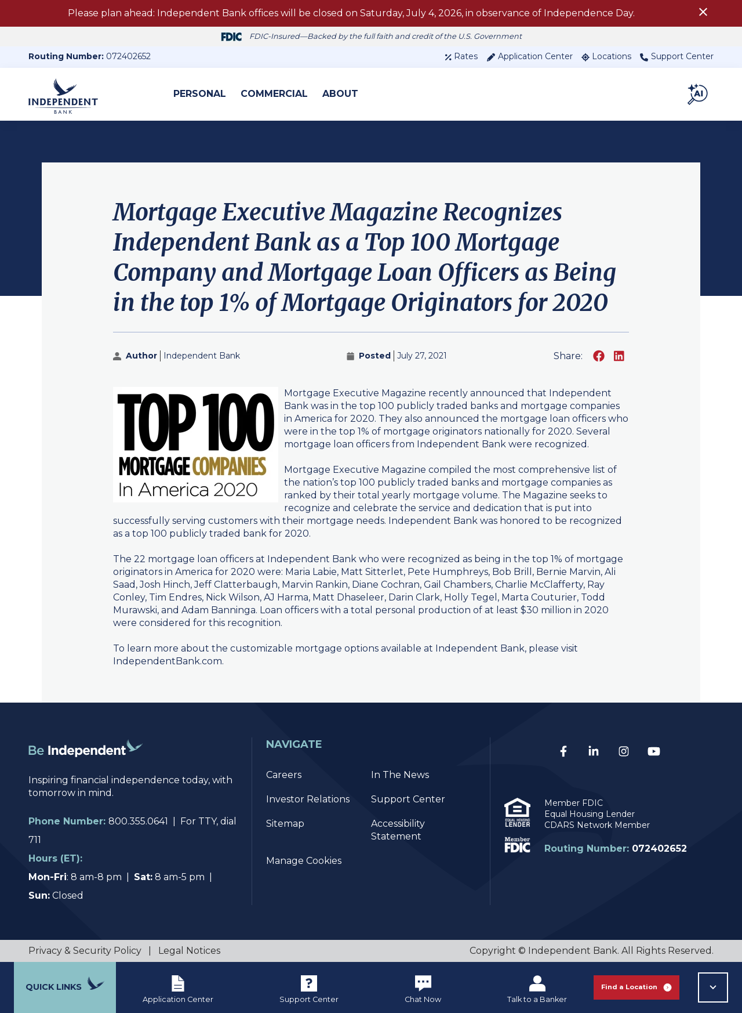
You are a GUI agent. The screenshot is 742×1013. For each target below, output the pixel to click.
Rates (461, 56)
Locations (606, 56)
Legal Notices (189, 950)
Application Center (529, 56)
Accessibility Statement (398, 830)
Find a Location (636, 987)
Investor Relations (308, 799)
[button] (698, 94)
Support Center (677, 56)
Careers (283, 774)
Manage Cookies (303, 860)
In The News (400, 774)
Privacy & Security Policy (84, 950)
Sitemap (285, 823)
